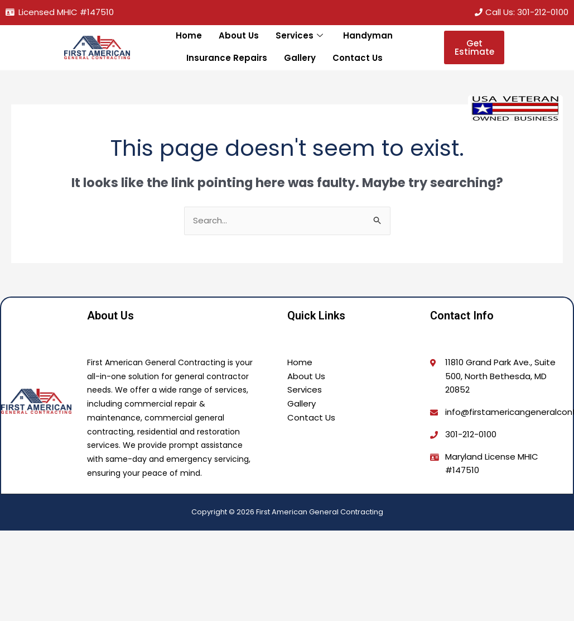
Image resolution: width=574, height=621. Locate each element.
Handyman (368, 35)
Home (189, 35)
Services (299, 36)
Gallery (300, 58)
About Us (239, 35)
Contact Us (357, 58)
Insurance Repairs (226, 58)
